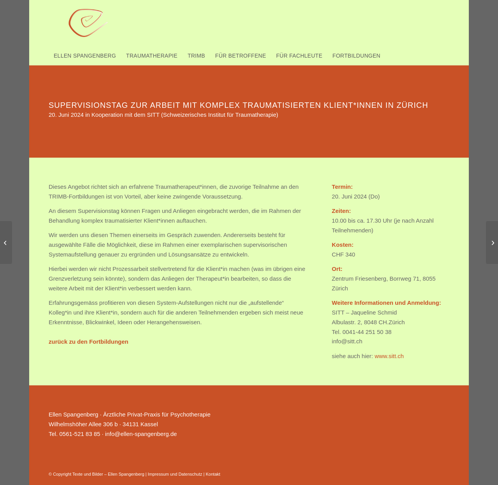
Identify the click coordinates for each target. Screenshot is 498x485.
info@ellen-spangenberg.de (141, 434)
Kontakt (213, 474)
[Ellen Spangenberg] (89, 23)
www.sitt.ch (389, 356)
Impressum (158, 474)
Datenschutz (190, 474)
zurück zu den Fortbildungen (88, 341)
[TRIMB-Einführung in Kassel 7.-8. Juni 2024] (492, 242)
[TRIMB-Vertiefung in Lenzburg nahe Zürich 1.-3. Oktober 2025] (6, 242)
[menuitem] (85, 55)
